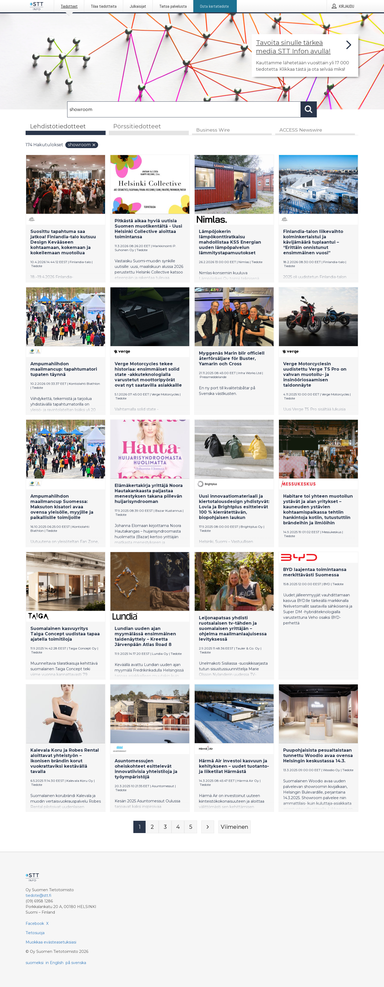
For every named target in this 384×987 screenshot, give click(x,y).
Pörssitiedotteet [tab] (137, 126)
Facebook (35, 923)
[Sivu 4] (177, 826)
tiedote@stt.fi (38, 895)
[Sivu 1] (139, 826)
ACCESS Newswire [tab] (300, 130)
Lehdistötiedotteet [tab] (58, 126)
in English (54, 962)
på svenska (76, 962)
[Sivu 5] (190, 826)
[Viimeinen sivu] (234, 826)
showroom (82, 144)
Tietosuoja (35, 932)
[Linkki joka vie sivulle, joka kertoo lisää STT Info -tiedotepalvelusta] (305, 55)
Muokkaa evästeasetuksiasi (51, 942)
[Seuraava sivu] (207, 826)
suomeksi (34, 962)
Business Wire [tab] (213, 130)
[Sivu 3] (165, 826)
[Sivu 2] (152, 826)
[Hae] (184, 109)
